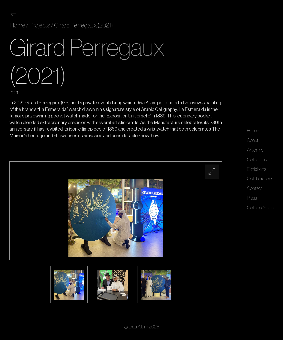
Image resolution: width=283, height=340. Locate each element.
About (252, 140)
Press (252, 198)
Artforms (255, 150)
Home (252, 130)
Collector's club (260, 207)
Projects (39, 25)
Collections (257, 159)
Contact (254, 188)
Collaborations (260, 178)
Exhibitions (256, 169)
